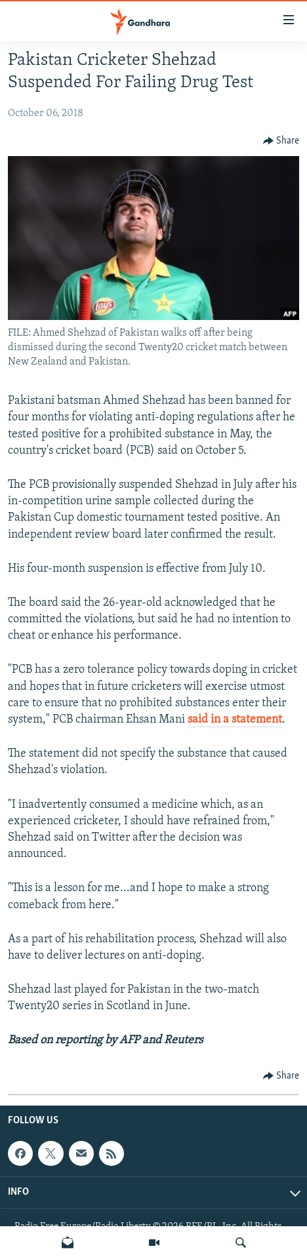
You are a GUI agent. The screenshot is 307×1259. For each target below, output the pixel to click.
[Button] (281, 141)
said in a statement (235, 719)
